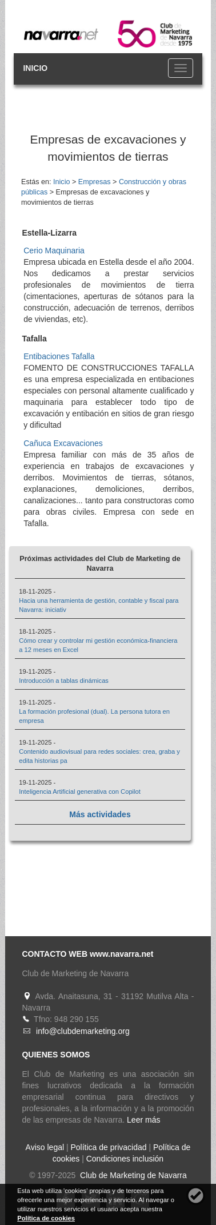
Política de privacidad (108, 1147)
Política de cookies (46, 1218)
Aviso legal (45, 1147)
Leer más (143, 1119)
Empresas (94, 182)
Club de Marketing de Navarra (132, 1175)
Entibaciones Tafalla (58, 356)
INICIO (35, 68)
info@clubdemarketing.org (83, 1031)
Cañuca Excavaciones (63, 443)
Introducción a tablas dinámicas (64, 680)
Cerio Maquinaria (54, 250)
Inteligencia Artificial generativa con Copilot (80, 791)
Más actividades (99, 814)
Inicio (61, 182)
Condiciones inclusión (124, 1158)
